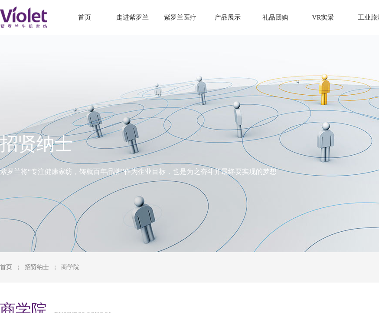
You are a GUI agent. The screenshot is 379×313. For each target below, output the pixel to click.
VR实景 (323, 17)
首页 (6, 267)
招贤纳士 (37, 267)
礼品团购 (275, 17)
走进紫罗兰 (132, 17)
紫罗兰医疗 (180, 17)
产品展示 (228, 17)
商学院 (70, 267)
